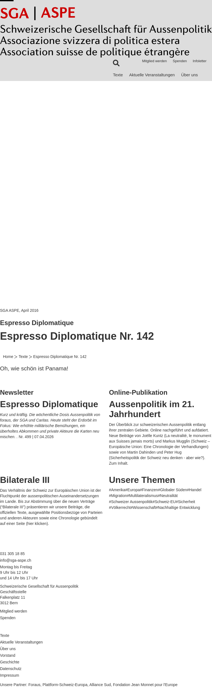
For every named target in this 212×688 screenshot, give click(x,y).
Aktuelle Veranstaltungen (152, 74)
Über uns (189, 74)
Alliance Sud (100, 684)
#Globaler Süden (172, 490)
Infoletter (199, 61)
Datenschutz (11, 668)
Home (8, 356)
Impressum (9, 675)
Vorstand (7, 655)
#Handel (194, 490)
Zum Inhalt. (118, 463)
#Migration (118, 495)
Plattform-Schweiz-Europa (65, 684)
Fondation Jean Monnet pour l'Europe (145, 684)
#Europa (132, 490)
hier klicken (37, 523)
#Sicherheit (185, 501)
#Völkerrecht (120, 507)
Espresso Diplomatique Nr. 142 (59, 356)
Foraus (34, 684)
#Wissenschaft (143, 507)
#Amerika (117, 490)
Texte (118, 74)
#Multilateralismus (142, 495)
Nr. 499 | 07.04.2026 (36, 437)
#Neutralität (168, 495)
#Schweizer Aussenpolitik (131, 501)
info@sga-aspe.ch (15, 560)
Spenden (180, 61)
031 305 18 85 (12, 553)
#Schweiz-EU (164, 501)
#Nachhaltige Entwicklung (178, 507)
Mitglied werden (154, 61)
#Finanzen (149, 490)
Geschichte (9, 662)
